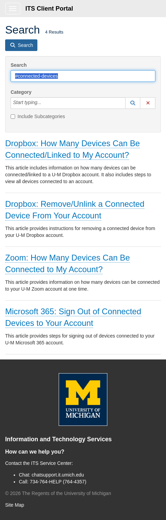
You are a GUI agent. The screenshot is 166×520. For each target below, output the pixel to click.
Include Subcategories (38, 116)
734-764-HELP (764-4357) (58, 481)
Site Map (14, 505)
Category (21, 92)
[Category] (45, 103)
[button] (132, 103)
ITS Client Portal (49, 8)
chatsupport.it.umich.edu (58, 475)
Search (19, 65)
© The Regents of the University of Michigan (58, 493)
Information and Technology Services (58, 439)
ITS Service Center (51, 463)
